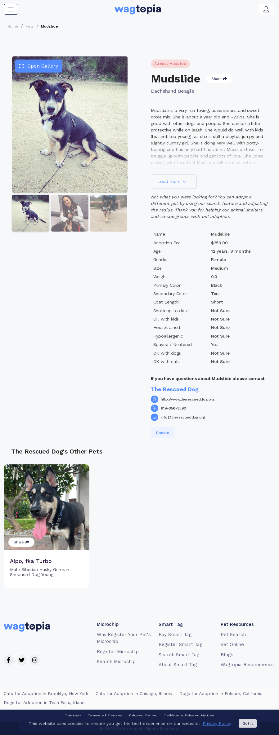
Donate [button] (162, 433)
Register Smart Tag (180, 644)
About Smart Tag (178, 664)
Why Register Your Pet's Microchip (124, 638)
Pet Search (233, 634)
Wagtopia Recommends (247, 664)
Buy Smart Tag (175, 634)
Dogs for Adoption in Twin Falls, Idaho (44, 702)
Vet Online (232, 644)
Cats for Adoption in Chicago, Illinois (134, 693)
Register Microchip (118, 651)
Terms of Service (105, 715)
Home (12, 26)
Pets (29, 26)
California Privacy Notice (189, 715)
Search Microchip (116, 661)
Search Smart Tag (179, 655)
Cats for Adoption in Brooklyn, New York (46, 693)
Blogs (227, 655)
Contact (73, 715)
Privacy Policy (143, 715)
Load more (172, 181)
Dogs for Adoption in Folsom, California (221, 693)
